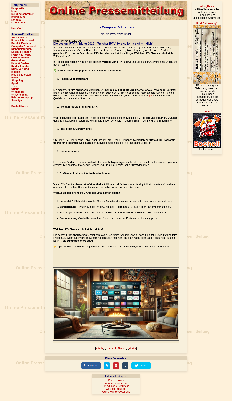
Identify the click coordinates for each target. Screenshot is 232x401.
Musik (14, 77)
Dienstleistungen (21, 49)
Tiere (14, 86)
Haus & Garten (20, 63)
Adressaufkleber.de (116, 383)
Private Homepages (23, 97)
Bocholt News (19, 106)
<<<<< (99, 348)
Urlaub (15, 89)
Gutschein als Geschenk (116, 391)
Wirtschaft (17, 91)
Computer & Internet (23, 46)
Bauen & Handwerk (22, 40)
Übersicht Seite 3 (116, 348)
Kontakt (16, 19)
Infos (14, 11)
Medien (15, 72)
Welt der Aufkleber (116, 389)
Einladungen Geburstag (116, 386)
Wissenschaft (19, 94)
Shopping (17, 80)
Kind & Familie (20, 66)
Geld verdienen (20, 57)
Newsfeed (17, 28)
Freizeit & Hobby (21, 54)
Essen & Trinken (21, 52)
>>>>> (132, 348)
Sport (14, 83)
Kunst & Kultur (20, 69)
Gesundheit (18, 60)
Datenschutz (18, 22)
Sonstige (16, 100)
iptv (150, 95)
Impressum (18, 17)
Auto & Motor (19, 37)
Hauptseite (17, 8)
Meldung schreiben (22, 14)
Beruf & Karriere (21, 43)
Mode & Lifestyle (21, 74)
